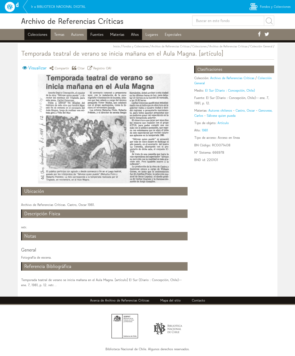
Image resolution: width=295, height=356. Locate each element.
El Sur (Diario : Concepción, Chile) (230, 90)
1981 (205, 130)
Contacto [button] (198, 300)
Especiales (173, 34)
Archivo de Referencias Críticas (72, 21)
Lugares (151, 34)
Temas (59, 34)
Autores (77, 34)
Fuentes (96, 34)
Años (135, 34)
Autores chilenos (220, 110)
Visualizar (37, 68)
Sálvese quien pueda (221, 115)
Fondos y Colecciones (136, 46)
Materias (117, 34)
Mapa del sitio (170, 300)
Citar (79, 68)
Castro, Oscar (245, 110)
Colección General (261, 46)
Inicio (116, 46)
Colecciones (37, 34)
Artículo (223, 123)
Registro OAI (100, 68)
